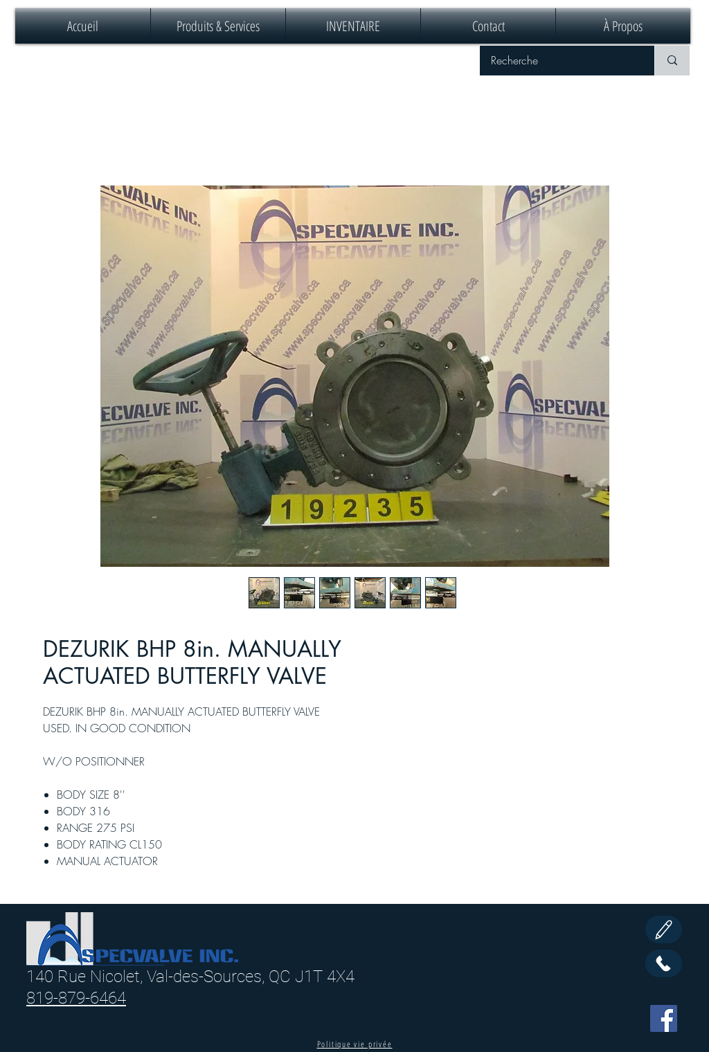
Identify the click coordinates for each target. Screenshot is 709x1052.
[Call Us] (663, 963)
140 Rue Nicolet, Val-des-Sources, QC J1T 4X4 (190, 976)
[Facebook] (663, 1018)
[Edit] (663, 929)
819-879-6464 (76, 998)
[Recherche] (558, 60)
